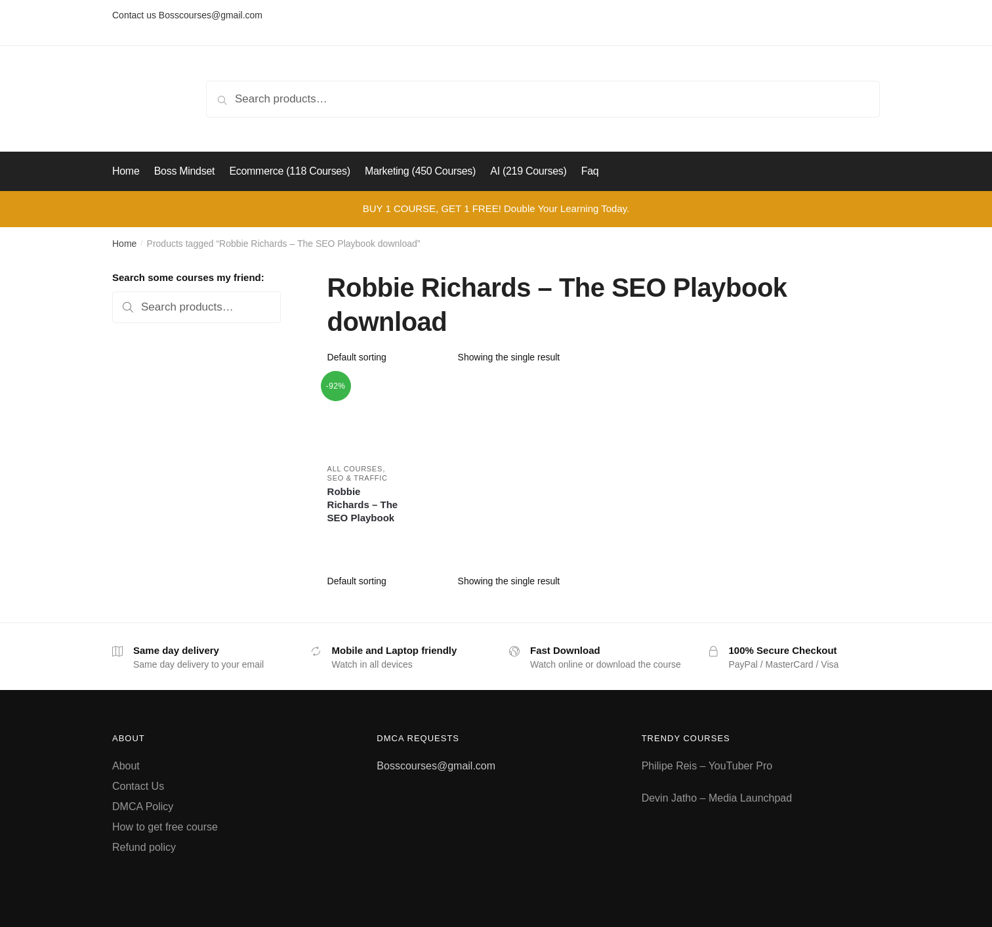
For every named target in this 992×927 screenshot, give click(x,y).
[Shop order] (388, 357)
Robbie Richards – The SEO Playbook (362, 504)
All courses (354, 469)
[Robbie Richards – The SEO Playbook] (365, 415)
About (126, 765)
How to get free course (165, 826)
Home (124, 243)
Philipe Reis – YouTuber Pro (707, 765)
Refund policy (144, 847)
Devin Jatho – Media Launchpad (717, 798)
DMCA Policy (142, 806)
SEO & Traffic (357, 478)
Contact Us (138, 786)
